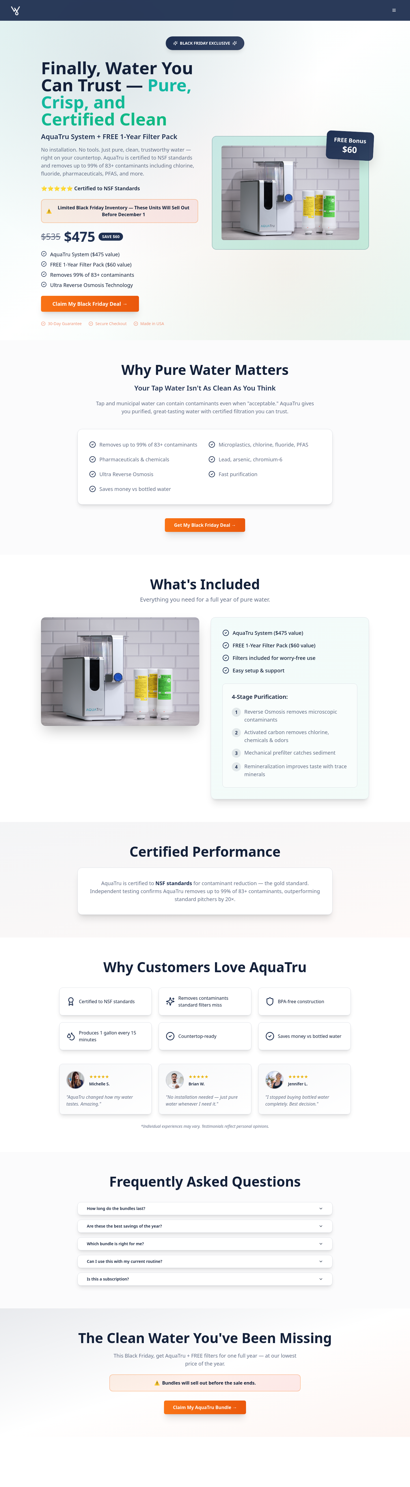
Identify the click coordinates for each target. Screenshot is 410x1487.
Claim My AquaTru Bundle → (205, 1456)
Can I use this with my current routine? (205, 1295)
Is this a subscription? (205, 1322)
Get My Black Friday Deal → (205, 526)
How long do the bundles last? (205, 1215)
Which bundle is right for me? (205, 1268)
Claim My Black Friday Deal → (90, 303)
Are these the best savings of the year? (205, 1242)
